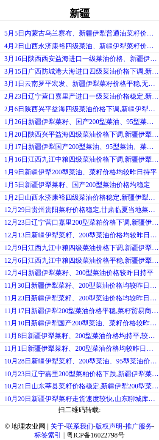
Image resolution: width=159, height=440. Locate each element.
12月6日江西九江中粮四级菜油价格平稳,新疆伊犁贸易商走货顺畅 (81, 260)
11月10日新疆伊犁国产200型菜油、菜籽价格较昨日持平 (81, 323)
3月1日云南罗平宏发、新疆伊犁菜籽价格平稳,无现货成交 (81, 83)
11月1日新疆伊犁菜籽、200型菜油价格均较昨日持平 (81, 348)
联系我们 (79, 426)
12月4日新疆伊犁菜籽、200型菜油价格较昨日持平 (78, 272)
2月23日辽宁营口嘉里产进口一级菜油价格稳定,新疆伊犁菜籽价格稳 (81, 96)
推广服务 (138, 426)
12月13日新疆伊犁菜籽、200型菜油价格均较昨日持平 (81, 235)
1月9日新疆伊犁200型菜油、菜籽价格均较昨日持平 (80, 172)
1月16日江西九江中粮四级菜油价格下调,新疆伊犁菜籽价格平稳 (81, 159)
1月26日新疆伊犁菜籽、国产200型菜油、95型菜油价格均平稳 (81, 121)
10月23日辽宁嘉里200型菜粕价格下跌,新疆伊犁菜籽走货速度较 (81, 373)
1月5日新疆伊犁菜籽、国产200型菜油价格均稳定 (77, 184)
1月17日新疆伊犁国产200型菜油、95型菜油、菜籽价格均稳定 (81, 146)
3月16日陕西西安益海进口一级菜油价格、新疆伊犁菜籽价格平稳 (81, 58)
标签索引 (47, 435)
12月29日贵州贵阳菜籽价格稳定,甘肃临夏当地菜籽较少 (81, 209)
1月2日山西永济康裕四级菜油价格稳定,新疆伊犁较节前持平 (81, 197)
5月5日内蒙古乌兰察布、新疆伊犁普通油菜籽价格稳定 (81, 33)
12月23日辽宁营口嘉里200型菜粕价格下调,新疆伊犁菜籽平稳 (81, 222)
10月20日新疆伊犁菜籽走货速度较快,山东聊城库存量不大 (81, 398)
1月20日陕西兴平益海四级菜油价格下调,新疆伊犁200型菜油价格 (81, 134)
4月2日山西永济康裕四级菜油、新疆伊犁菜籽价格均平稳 (81, 46)
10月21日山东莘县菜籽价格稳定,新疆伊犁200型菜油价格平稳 (81, 386)
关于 (57, 426)
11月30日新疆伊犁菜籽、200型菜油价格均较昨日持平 (81, 285)
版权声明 (109, 426)
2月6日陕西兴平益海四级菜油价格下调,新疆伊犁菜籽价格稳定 (81, 109)
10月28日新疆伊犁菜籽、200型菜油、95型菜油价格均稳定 (81, 361)
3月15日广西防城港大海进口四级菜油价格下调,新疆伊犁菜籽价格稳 (81, 71)
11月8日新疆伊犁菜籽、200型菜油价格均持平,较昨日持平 (81, 335)
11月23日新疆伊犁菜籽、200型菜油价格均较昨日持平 (81, 298)
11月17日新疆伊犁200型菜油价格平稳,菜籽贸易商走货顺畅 (81, 310)
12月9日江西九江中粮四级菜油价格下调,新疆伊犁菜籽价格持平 (81, 247)
